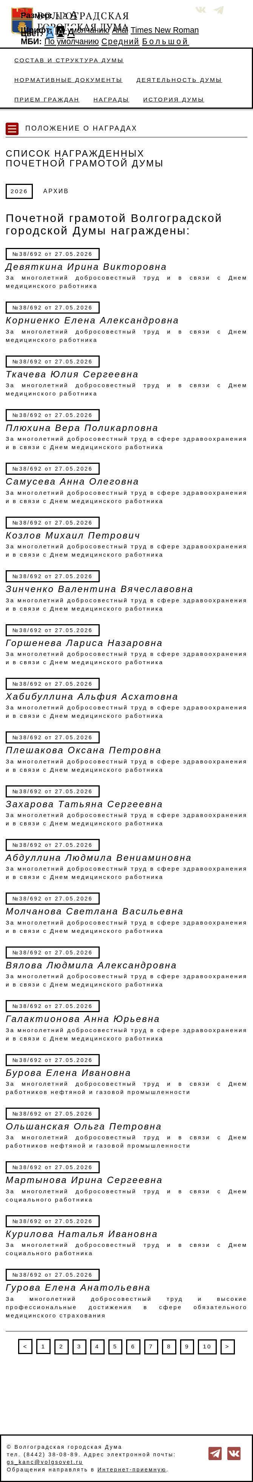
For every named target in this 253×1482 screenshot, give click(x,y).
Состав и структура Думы (69, 60)
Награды (112, 99)
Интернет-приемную (132, 1470)
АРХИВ (56, 191)
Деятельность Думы (179, 80)
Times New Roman (165, 30)
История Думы (173, 99)
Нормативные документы (68, 80)
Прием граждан (47, 99)
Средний (121, 41)
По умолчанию (82, 30)
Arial (120, 30)
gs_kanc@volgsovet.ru (45, 1462)
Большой (165, 41)
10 (207, 1346)
